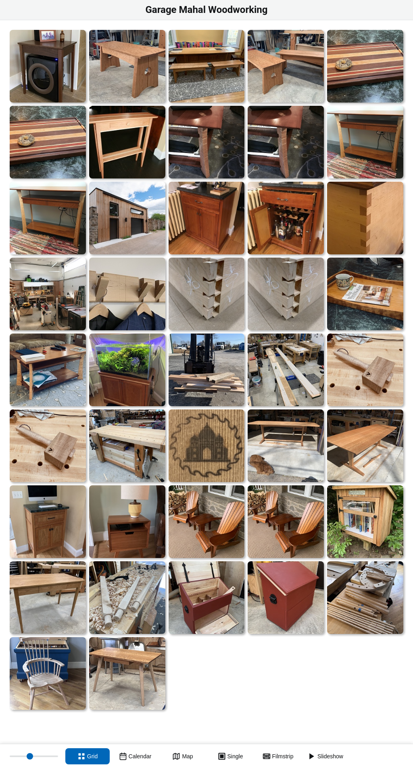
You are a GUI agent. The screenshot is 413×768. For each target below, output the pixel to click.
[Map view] (183, 756)
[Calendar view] (135, 756)
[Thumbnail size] (34, 756)
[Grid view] (87, 756)
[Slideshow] (325, 756)
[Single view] (230, 756)
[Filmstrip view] (278, 756)
